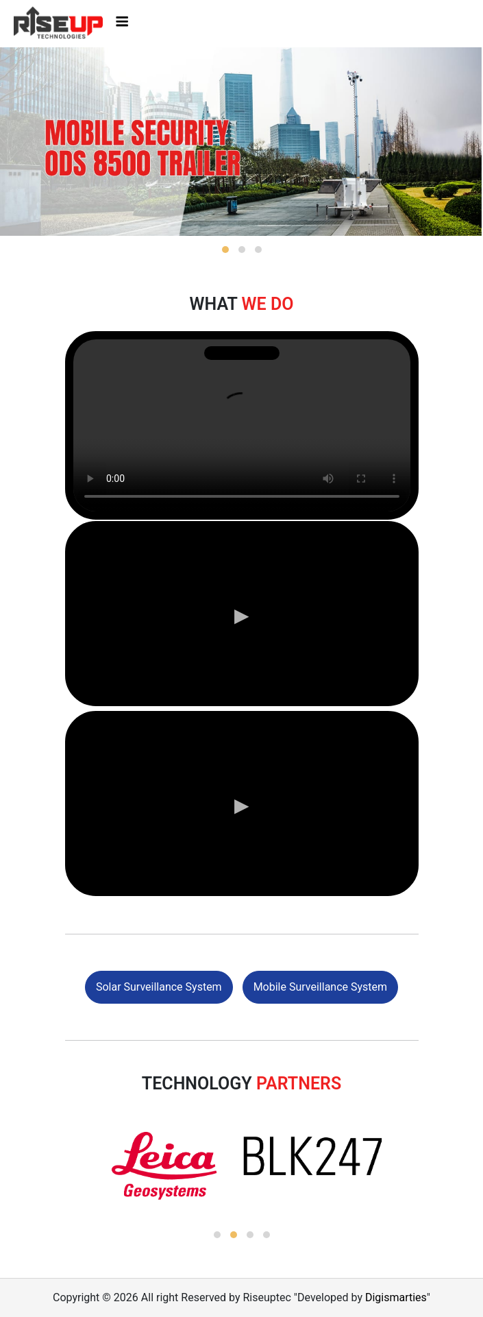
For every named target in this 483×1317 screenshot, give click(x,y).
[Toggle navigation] (122, 23)
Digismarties (396, 1297)
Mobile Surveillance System (320, 986)
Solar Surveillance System (159, 986)
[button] (225, 249)
